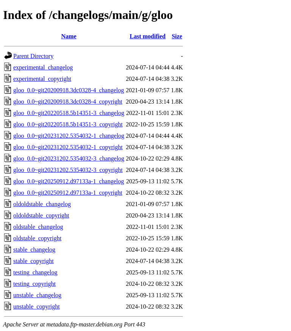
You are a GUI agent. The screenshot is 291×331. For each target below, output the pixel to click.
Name (69, 36)
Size (177, 36)
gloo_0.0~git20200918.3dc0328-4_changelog (68, 90)
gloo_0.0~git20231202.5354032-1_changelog (68, 135)
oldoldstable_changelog (42, 204)
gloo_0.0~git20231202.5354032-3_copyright (68, 170)
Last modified (148, 36)
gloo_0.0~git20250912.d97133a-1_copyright (67, 192)
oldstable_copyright (37, 238)
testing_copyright (34, 284)
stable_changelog (34, 249)
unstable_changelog (37, 295)
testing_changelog (35, 272)
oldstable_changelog (38, 227)
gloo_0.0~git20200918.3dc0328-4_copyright (67, 101)
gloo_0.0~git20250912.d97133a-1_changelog (68, 181)
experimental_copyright (42, 79)
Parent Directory (33, 56)
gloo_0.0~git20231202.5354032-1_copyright (68, 147)
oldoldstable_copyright (41, 215)
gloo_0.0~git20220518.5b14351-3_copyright (68, 124)
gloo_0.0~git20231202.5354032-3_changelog (68, 158)
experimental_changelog (43, 67)
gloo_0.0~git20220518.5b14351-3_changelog (68, 113)
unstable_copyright (36, 306)
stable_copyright (33, 261)
